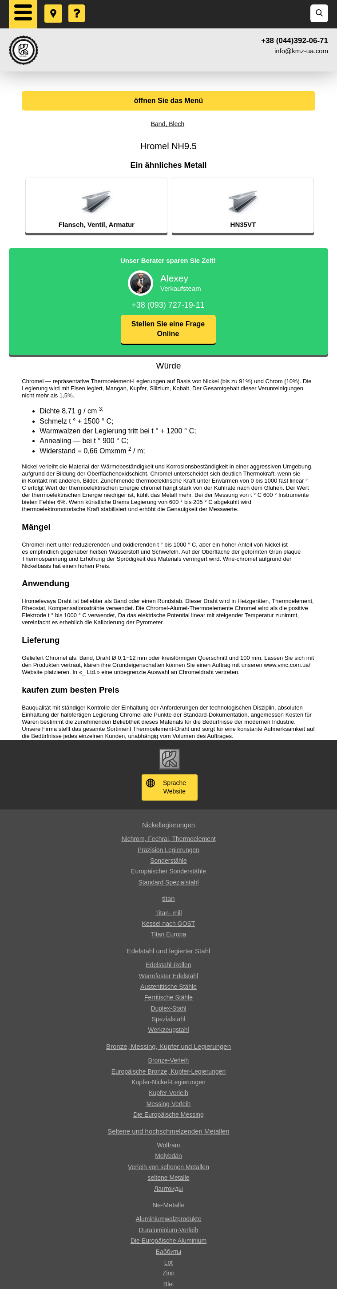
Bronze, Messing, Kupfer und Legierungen (168, 1046)
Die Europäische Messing (168, 1114)
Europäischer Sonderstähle (168, 871)
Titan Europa (168, 934)
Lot (168, 1262)
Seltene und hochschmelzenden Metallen (168, 1131)
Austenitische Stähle (168, 986)
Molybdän (168, 1155)
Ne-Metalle (168, 1205)
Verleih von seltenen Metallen (168, 1166)
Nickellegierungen (168, 825)
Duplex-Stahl (168, 1008)
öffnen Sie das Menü (168, 100)
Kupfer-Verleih (168, 1092)
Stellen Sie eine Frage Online (168, 328)
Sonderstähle (168, 860)
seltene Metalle (168, 1177)
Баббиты (168, 1251)
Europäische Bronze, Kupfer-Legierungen (168, 1071)
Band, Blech (168, 123)
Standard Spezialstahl (168, 882)
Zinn (168, 1273)
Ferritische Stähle (168, 997)
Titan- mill (168, 912)
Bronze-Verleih (168, 1060)
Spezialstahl (169, 1019)
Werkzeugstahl (168, 1029)
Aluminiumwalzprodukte (169, 1218)
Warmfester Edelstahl (168, 976)
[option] (122, 206)
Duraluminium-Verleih (168, 1229)
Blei (168, 1284)
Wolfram (168, 1145)
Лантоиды (168, 1188)
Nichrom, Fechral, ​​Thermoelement (168, 838)
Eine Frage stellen (77, 4)
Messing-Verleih (169, 1103)
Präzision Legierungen (168, 849)
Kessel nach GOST (168, 923)
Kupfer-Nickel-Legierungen (168, 1082)
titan (168, 898)
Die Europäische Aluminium (168, 1240)
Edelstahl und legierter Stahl (168, 951)
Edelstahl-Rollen (168, 964)
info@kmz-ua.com (301, 51)
